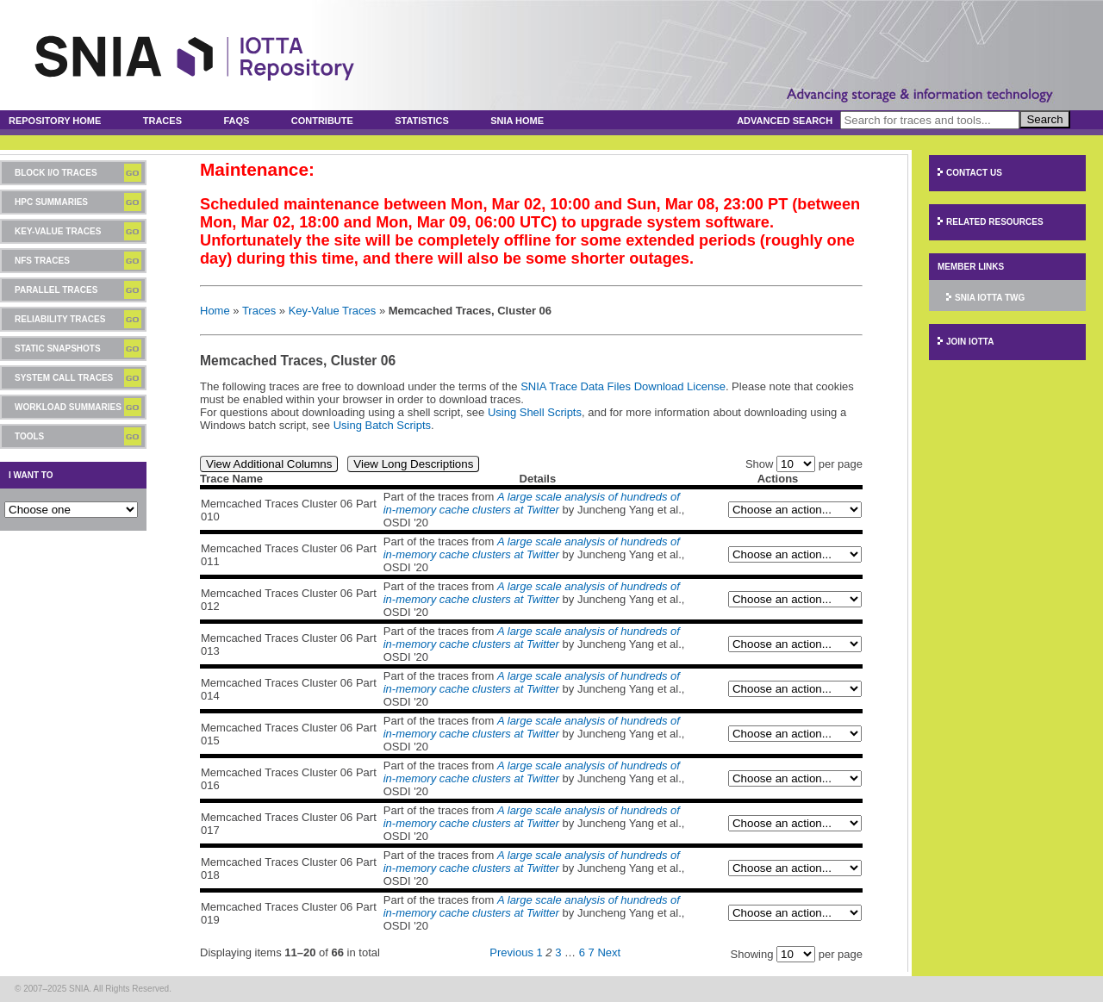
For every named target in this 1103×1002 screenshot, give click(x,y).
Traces (162, 120)
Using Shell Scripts (535, 412)
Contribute (322, 120)
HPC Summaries (51, 202)
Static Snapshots (58, 348)
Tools (29, 436)
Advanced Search (784, 120)
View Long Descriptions (413, 463)
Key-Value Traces (58, 231)
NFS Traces (42, 260)
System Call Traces (64, 378)
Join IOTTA (970, 341)
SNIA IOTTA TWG (990, 297)
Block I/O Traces (56, 172)
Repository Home (55, 120)
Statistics (422, 120)
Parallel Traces (56, 290)
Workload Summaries (68, 407)
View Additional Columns (269, 463)
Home (215, 310)
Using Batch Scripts (382, 425)
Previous (511, 952)
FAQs (236, 120)
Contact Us (974, 172)
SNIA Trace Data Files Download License (623, 386)
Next (608, 952)
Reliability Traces (60, 319)
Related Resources (995, 222)
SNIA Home (517, 120)
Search (1044, 119)
